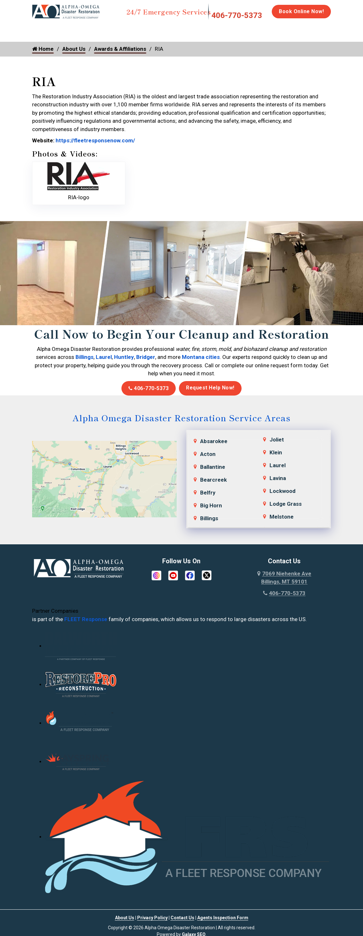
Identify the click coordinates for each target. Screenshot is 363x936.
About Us (73, 49)
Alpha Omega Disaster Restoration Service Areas (181, 417)
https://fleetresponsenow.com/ (94, 140)
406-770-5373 (236, 15)
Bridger (145, 357)
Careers (336, 29)
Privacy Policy (152, 917)
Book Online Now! (301, 11)
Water (66, 29)
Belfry (208, 492)
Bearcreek (213, 480)
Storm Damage (132, 32)
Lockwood (283, 491)
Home (39, 29)
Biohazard (247, 29)
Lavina (278, 478)
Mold (168, 29)
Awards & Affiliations (120, 49)
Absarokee (213, 441)
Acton (208, 454)
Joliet (277, 439)
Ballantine (212, 467)
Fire (98, 29)
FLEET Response (85, 619)
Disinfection (208, 29)
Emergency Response (293, 32)
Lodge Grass (286, 504)
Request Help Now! (210, 388)
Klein (276, 452)
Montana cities (201, 357)
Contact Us (182, 917)
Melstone (282, 516)
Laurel (104, 357)
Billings (84, 357)
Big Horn (211, 505)
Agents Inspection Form (222, 917)
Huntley (124, 357)
